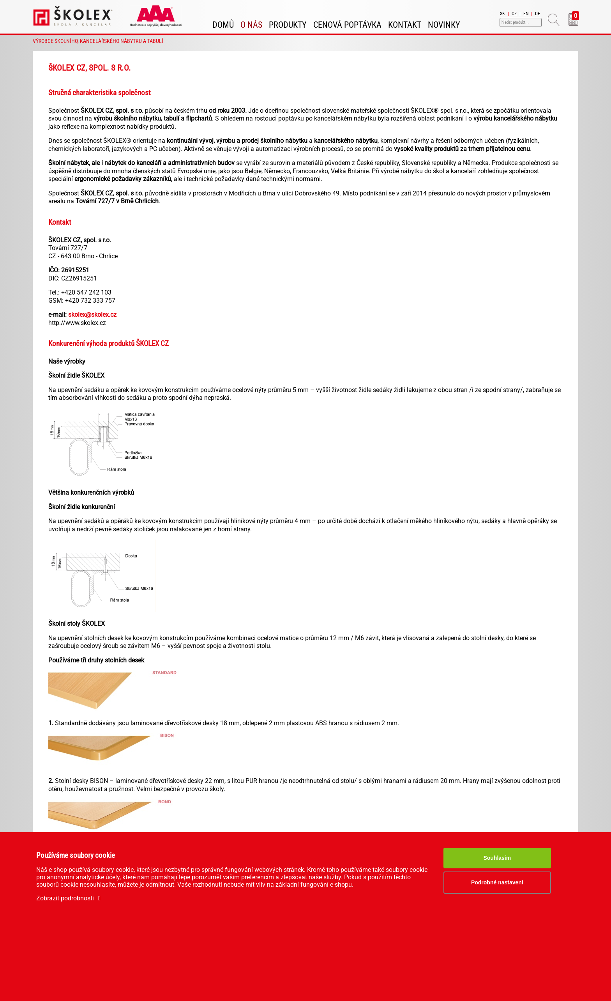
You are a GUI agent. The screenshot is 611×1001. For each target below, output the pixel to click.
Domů (223, 25)
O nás (251, 25)
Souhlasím (497, 858)
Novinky (444, 25)
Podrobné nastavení (497, 882)
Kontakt (404, 25)
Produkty (288, 25)
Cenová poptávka (347, 25)
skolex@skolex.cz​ (92, 314)
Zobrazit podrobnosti (69, 898)
